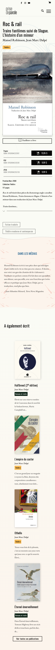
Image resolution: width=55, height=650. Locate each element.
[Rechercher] (41, 11)
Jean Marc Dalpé (36, 40)
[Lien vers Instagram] (25, 3)
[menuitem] (50, 2)
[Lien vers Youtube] (29, 3)
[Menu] (47, 11)
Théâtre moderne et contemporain (19, 231)
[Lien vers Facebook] (21, 3)
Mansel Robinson (14, 40)
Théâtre (6, 47)
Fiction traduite (11, 224)
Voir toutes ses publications (27, 638)
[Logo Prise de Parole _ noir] (22, 11)
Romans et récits (21, 394)
